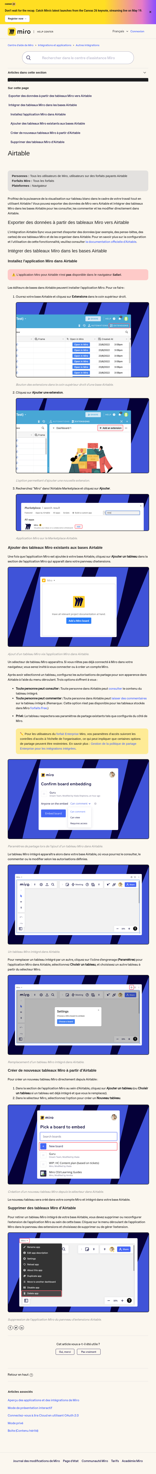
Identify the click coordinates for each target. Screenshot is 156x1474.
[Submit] (27, 57)
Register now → (17, 18)
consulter (115, 688)
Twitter (15, 1327)
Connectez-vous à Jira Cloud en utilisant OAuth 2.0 (43, 1415)
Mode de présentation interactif (30, 1408)
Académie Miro (132, 1461)
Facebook (10, 1327)
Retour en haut (20, 1374)
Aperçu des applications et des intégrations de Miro (43, 1400)
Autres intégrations (87, 45)
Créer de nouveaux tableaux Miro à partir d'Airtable (45, 133)
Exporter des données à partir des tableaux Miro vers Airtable (50, 96)
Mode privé (15, 1423)
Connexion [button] (137, 31)
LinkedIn (21, 1327)
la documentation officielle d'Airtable (111, 242)
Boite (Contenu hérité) (23, 1431)
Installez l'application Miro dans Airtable (38, 114)
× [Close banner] (150, 12)
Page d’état (71, 1461)
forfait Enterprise (67, 734)
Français (119, 31)
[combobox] (78, 57)
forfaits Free (38, 708)
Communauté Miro (95, 1461)
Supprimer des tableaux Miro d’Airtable (37, 142)
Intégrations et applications (54, 45)
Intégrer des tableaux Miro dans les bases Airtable (43, 105)
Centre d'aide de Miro (21, 45)
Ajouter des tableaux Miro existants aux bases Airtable (48, 123)
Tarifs (115, 1461)
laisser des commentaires (129, 698)
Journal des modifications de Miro (36, 1461)
